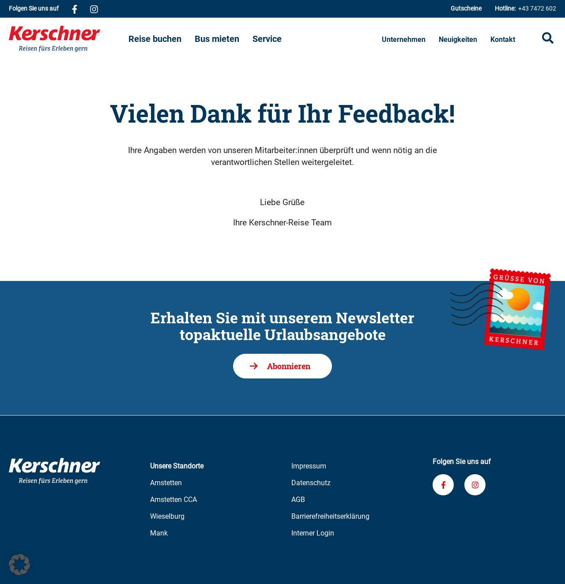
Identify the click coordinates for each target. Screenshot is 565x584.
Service (267, 39)
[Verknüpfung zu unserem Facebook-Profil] (74, 9)
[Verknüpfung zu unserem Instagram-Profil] (94, 9)
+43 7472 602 (525, 8)
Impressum (308, 466)
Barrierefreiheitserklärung (330, 516)
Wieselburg (167, 516)
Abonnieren (288, 366)
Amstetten (166, 483)
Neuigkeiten (458, 39)
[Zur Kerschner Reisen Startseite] (68, 39)
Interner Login (312, 533)
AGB (298, 499)
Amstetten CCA (173, 499)
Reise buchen (154, 39)
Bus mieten (217, 39)
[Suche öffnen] (547, 39)
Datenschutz (311, 483)
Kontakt (502, 39)
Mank (159, 533)
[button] (19, 564)
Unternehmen (404, 39)
